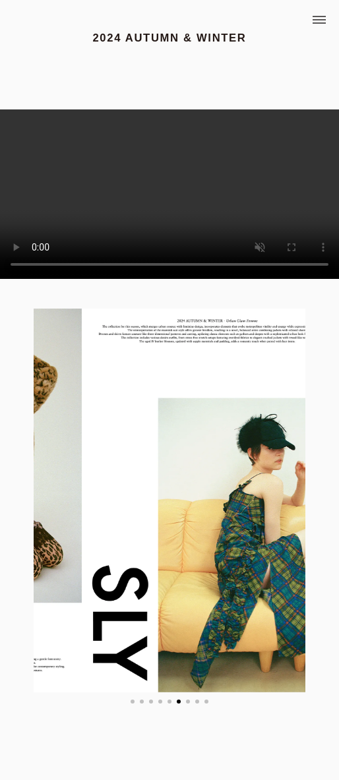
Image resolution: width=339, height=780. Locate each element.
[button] (133, 702)
